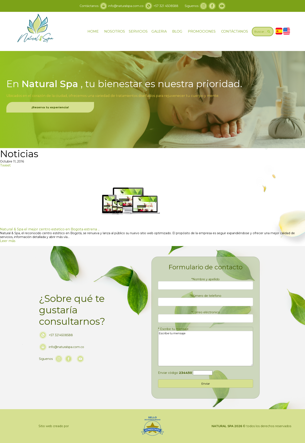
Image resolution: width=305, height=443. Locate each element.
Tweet (5, 165)
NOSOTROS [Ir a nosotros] (114, 31)
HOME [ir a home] (93, 31)
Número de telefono (205, 296)
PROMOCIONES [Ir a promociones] (202, 31)
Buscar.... (262, 31)
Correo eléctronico (205, 312)
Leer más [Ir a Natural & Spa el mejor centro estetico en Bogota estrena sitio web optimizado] (7, 241)
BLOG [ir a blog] (177, 31)
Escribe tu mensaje (173, 329)
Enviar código (175, 373)
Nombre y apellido (205, 279)
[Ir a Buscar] (262, 31)
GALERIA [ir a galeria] (159, 31)
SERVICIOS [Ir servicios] (138, 31)
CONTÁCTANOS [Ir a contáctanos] (234, 31)
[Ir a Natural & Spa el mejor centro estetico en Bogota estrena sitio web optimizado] (130, 229)
